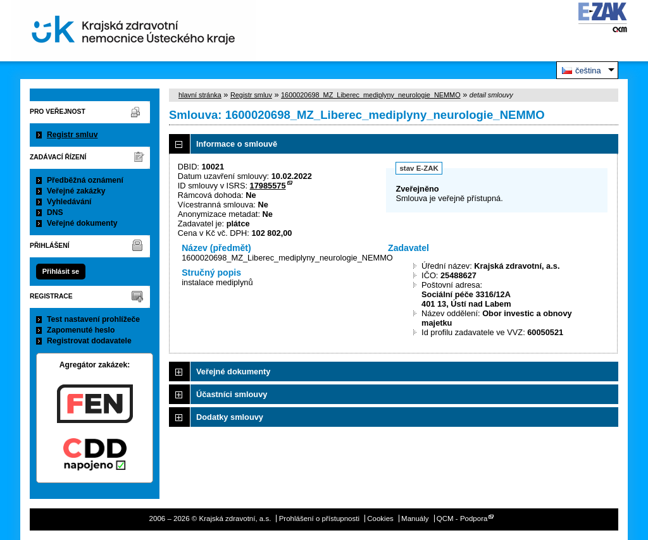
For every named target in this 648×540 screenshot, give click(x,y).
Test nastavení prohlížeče (93, 319)
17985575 (268, 185)
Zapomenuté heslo (81, 330)
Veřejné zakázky (76, 191)
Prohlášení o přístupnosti (319, 518)
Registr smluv (72, 134)
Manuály (415, 518)
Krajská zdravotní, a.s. (133, 30)
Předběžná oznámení (85, 180)
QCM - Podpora (462, 518)
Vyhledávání (69, 201)
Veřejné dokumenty (82, 223)
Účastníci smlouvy (231, 394)
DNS (55, 212)
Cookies (380, 518)
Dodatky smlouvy (229, 417)
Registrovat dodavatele (89, 340)
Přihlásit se (60, 271)
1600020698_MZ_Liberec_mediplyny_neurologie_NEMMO (371, 95)
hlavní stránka (199, 95)
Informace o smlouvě (236, 144)
